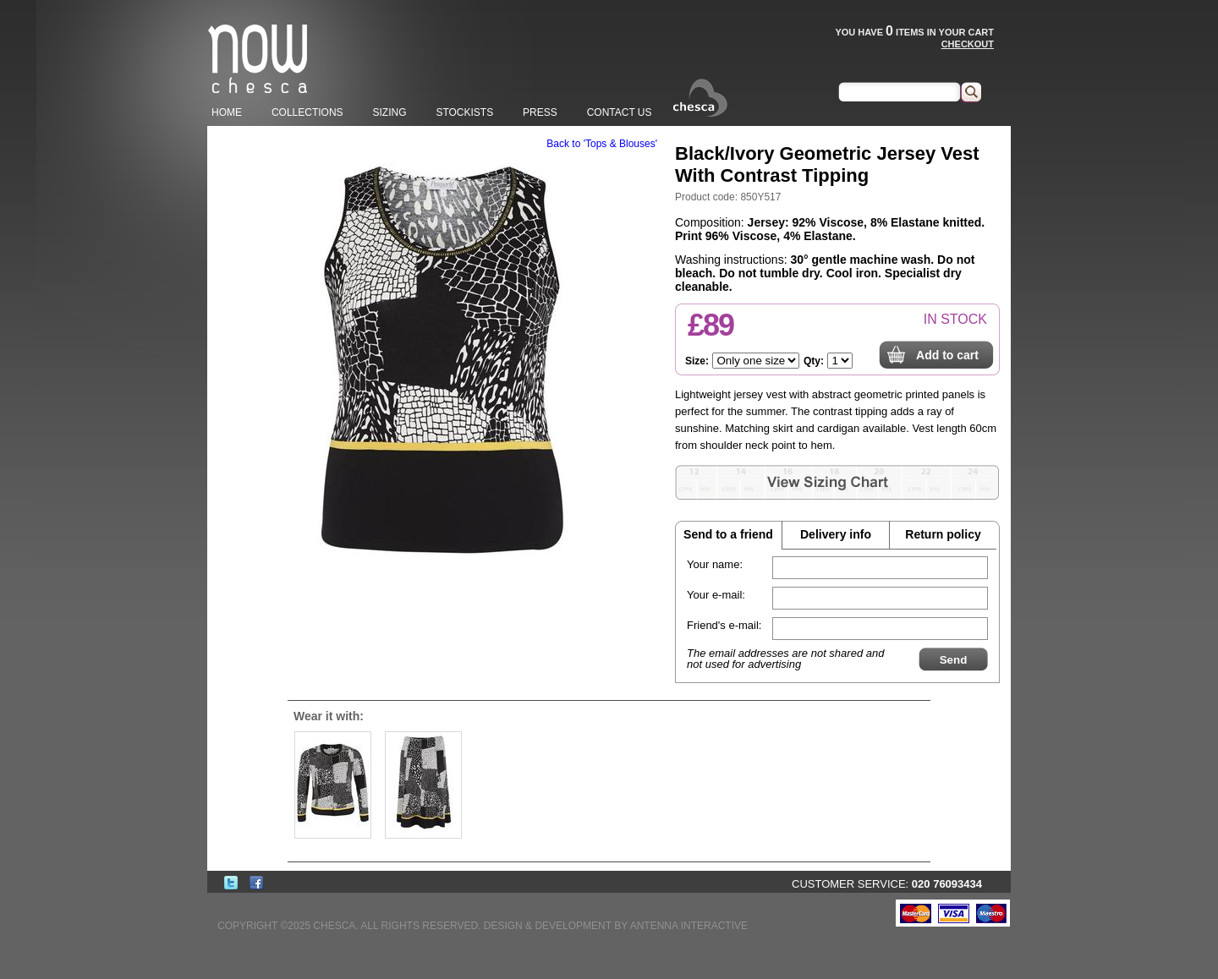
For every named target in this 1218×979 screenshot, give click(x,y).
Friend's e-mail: (724, 625)
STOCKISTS (464, 112)
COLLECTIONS (307, 112)
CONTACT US (619, 112)
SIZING (389, 112)
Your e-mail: (716, 594)
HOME (226, 112)
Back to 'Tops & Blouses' (601, 144)
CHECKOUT (967, 44)
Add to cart (947, 355)
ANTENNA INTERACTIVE (689, 926)
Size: (697, 361)
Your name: (715, 564)
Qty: (814, 361)
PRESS (540, 112)
